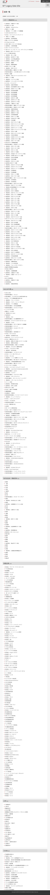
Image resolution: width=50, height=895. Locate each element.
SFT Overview (31, 1)
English (47, 1)
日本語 (43, 1)
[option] (25, 153)
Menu (47, 5)
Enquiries (37, 1)
